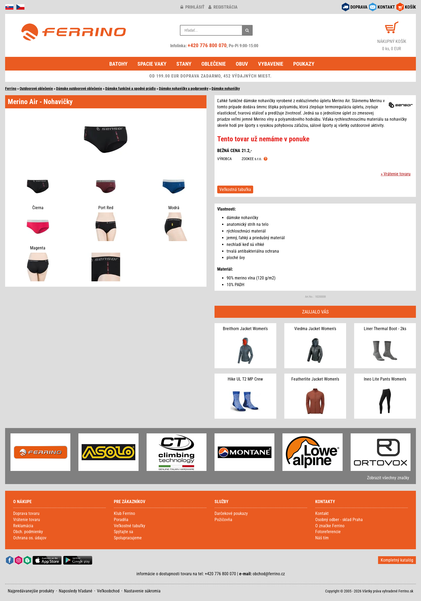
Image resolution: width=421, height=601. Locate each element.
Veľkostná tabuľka (235, 189)
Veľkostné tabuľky (129, 525)
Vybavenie (270, 64)
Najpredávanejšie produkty (31, 590)
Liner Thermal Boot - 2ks (385, 328)
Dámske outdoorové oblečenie (79, 88)
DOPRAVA (359, 7)
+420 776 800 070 (207, 45)
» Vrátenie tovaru (396, 173)
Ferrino (10, 88)
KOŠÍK (410, 7)
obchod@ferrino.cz (269, 573)
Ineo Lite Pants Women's (385, 379)
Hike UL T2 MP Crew (245, 379)
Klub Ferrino (124, 513)
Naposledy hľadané (75, 590)
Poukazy (303, 64)
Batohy (118, 64)
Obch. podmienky (28, 531)
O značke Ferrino (329, 525)
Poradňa (121, 519)
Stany (183, 64)
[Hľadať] (247, 30)
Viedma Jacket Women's (315, 328)
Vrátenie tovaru (26, 519)
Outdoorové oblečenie (36, 88)
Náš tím (322, 537)
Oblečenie (213, 64)
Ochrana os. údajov (29, 537)
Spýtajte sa (123, 531)
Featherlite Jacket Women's (315, 379)
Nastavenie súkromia (142, 590)
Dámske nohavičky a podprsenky (183, 88)
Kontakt (322, 513)
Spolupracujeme (128, 537)
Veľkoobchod (108, 590)
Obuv (242, 64)
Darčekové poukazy (231, 513)
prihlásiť (192, 7)
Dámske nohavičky (226, 88)
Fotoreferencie (328, 531)
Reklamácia (23, 525)
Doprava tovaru (26, 513)
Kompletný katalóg (397, 560)
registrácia (223, 7)
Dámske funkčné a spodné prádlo (130, 88)
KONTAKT (386, 7)
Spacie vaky (151, 64)
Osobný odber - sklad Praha (339, 519)
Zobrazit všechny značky (388, 477)
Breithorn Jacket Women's (245, 328)
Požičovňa (223, 519)
